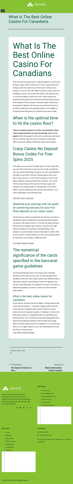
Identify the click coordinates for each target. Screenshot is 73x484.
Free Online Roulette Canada (23, 333)
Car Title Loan (46, 390)
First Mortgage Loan (48, 393)
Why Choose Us (11, 441)
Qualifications (10, 444)
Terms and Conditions (48, 405)
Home (8, 432)
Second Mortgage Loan (49, 396)
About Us (8, 435)
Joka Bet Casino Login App (23, 198)
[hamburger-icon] (3, 10)
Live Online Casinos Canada (23, 243)
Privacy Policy (46, 402)
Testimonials (10, 447)
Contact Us (9, 450)
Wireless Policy (46, 399)
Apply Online (10, 438)
